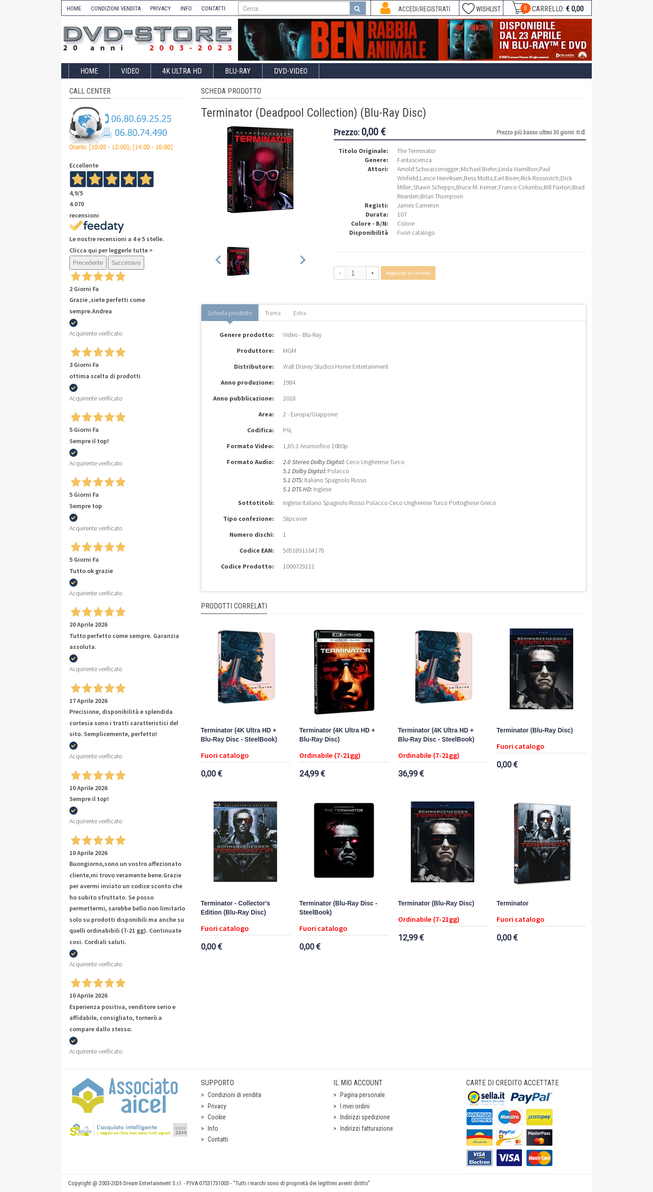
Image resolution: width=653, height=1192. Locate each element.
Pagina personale (362, 1094)
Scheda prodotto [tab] (230, 313)
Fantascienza (414, 160)
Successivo (126, 262)
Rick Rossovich (540, 178)
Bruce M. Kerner (476, 187)
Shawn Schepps (433, 187)
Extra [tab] (299, 313)
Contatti (218, 1139)
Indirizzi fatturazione (366, 1128)
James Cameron (418, 205)
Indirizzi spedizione (365, 1117)
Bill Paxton (557, 187)
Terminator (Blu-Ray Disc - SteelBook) (338, 908)
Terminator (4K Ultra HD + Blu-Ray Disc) (337, 735)
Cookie (217, 1117)
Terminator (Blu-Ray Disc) (535, 730)
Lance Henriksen (441, 178)
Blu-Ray (238, 71)
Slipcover (295, 518)
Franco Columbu (520, 187)
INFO (186, 8)
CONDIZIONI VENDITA (116, 8)
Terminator (513, 903)
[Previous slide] (219, 261)
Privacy (217, 1106)
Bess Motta (478, 178)
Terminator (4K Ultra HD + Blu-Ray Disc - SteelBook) (239, 735)
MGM (289, 350)
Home (89, 71)
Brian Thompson (441, 196)
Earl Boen (506, 178)
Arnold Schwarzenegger (428, 169)
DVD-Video (290, 71)
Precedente (88, 262)
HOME (74, 8)
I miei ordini (355, 1106)
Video (130, 71)
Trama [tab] (273, 313)
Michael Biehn (479, 169)
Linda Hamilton (517, 169)
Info (213, 1128)
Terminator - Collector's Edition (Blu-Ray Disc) (235, 908)
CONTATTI (213, 8)
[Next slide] (302, 261)
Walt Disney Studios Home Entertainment (335, 366)
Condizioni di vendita (234, 1094)
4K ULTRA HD (182, 71)
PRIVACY (160, 8)
